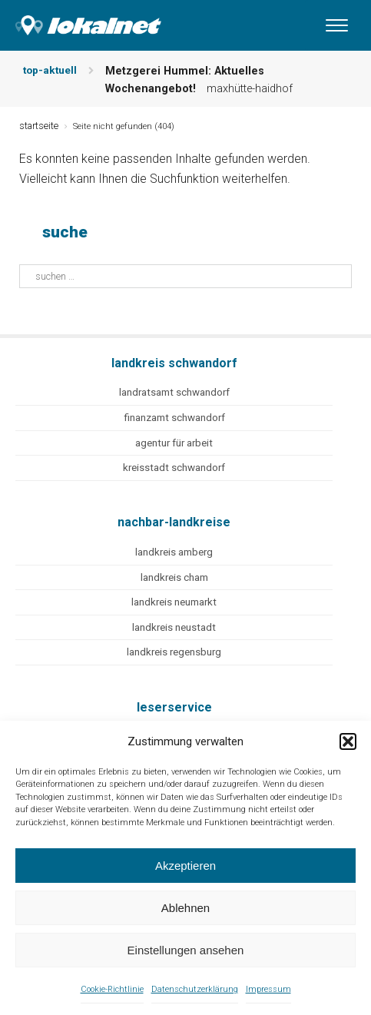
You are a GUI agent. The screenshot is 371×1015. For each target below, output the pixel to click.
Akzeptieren (185, 865)
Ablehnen (185, 907)
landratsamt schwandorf (174, 392)
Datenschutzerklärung (194, 989)
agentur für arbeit (174, 443)
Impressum (268, 989)
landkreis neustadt (174, 627)
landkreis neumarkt (174, 602)
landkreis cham (174, 577)
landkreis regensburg (174, 652)
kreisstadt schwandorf (174, 467)
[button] (348, 741)
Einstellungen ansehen (186, 950)
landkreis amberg (174, 552)
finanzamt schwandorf (174, 417)
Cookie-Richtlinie (112, 989)
